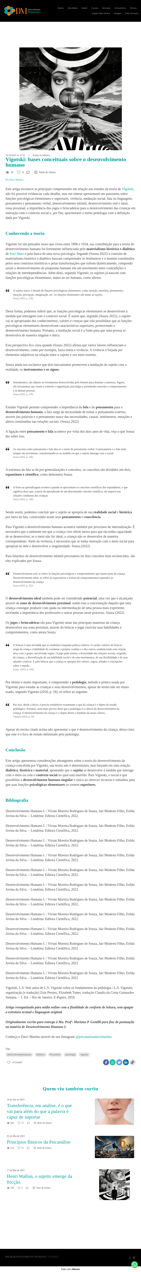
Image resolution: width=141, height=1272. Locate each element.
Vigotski (127, 189)
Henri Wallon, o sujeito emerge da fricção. (39, 1179)
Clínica (133, 8)
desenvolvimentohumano (19, 1054)
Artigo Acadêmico (41, 155)
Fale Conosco (131, 13)
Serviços (106, 8)
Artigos (117, 13)
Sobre (85, 8)
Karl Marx (17, 254)
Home (61, 8)
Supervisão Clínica (101, 13)
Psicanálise (55, 1054)
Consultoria (120, 8)
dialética (40, 1054)
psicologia (70, 1054)
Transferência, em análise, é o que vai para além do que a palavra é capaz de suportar (39, 1111)
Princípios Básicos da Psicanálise (39, 1142)
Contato (53, 1257)
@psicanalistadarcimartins (94, 1037)
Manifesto (72, 8)
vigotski (84, 1054)
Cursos (94, 8)
